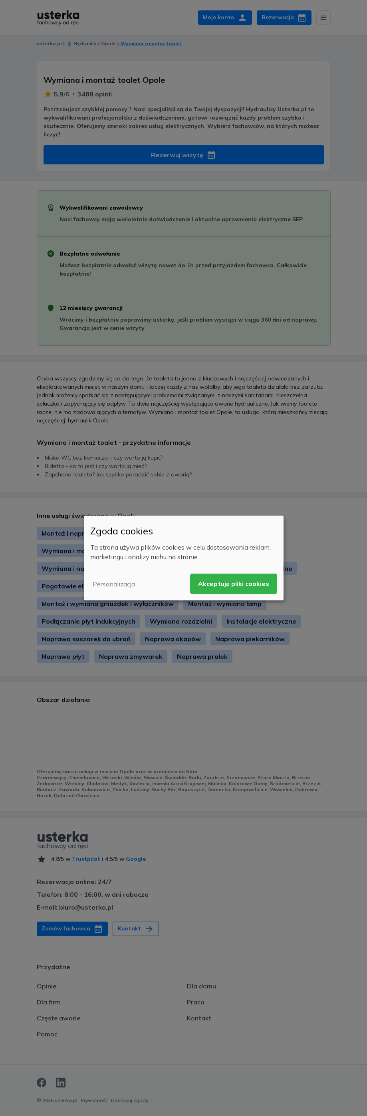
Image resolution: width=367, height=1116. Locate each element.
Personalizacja (114, 584)
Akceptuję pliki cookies (233, 584)
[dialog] (184, 558)
